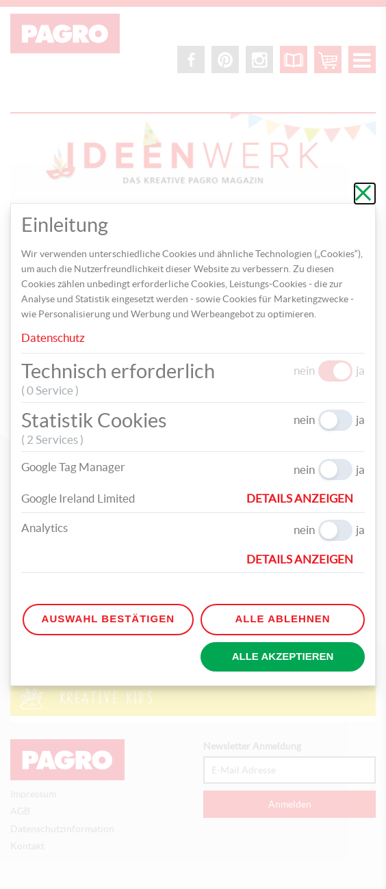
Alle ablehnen (282, 618)
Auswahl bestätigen (108, 618)
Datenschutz (53, 337)
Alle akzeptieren (283, 656)
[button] (305, 498)
